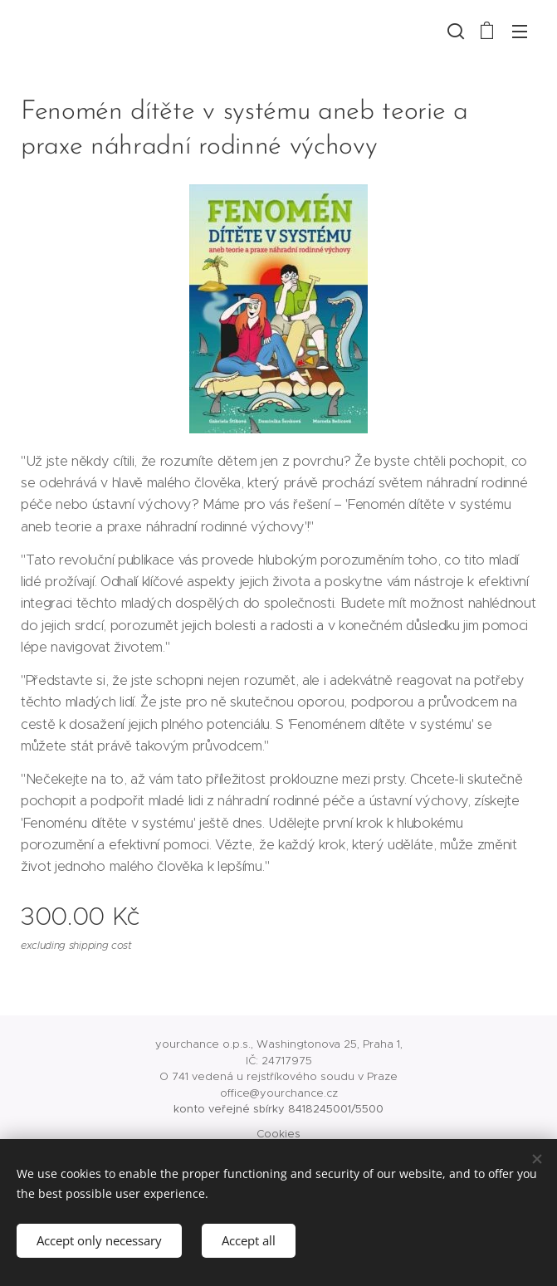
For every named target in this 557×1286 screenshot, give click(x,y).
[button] (454, 30)
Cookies (278, 1134)
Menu (519, 31)
